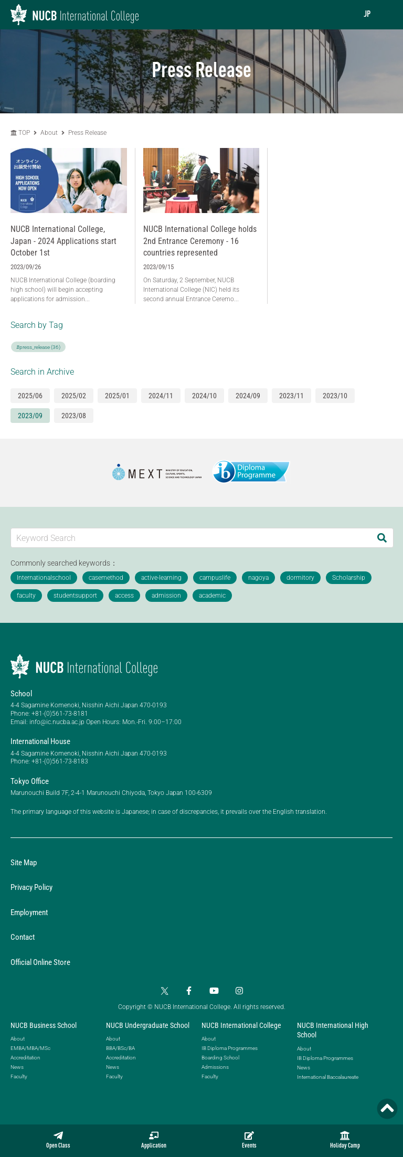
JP (367, 14)
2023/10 (335, 395)
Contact (22, 937)
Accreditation (25, 1057)
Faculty (18, 1076)
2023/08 (73, 415)
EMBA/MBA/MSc (30, 1048)
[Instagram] (239, 990)
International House (40, 741)
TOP (20, 132)
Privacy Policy (31, 887)
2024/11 (161, 395)
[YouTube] (214, 990)
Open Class (58, 1140)
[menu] (385, 14)
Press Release (87, 132)
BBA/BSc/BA (120, 1048)
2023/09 (30, 415)
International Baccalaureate (327, 1077)
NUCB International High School (332, 1030)
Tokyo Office (29, 781)
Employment (29, 912)
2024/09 (248, 395)
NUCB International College (241, 1025)
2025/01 (117, 395)
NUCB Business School (43, 1025)
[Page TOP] (387, 1108)
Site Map (23, 862)
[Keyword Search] (191, 537)
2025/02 (73, 395)
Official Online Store (40, 962)
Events (249, 1140)
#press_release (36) (38, 347)
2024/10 (204, 395)
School (21, 693)
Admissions (215, 1067)
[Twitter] (163, 990)
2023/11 (291, 395)
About (49, 132)
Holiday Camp (345, 1140)
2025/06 (30, 395)
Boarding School (220, 1057)
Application (153, 1140)
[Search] (382, 537)
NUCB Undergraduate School (147, 1025)
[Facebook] (189, 990)
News (17, 1067)
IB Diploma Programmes (230, 1048)
